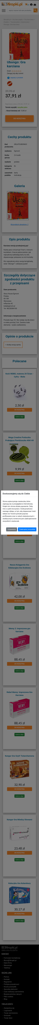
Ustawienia (11, 529)
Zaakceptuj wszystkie (27, 529)
